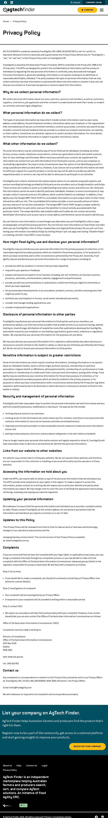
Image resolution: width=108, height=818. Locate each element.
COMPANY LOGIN (94, 2)
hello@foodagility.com (20, 687)
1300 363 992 (13, 663)
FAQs (19, 765)
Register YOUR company (87, 746)
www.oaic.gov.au (80, 561)
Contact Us (31, 765)
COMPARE (87, 10)
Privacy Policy (10, 770)
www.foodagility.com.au (17, 540)
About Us (7, 765)
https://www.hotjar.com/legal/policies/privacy (59, 228)
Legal (44, 765)
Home (6, 21)
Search (75, 2)
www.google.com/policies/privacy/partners (26, 224)
